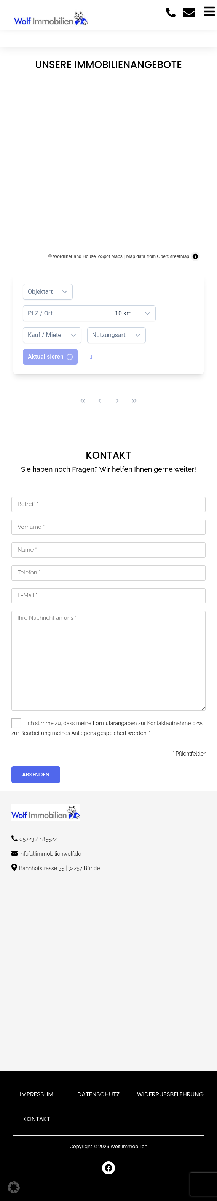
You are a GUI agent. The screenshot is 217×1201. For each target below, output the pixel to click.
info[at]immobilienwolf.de (50, 854)
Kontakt (36, 1119)
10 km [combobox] (123, 313)
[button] (13, 1187)
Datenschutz (98, 1094)
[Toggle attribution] (195, 256)
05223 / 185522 (38, 839)
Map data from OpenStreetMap (157, 256)
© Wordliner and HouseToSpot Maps (85, 256)
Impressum (36, 1094)
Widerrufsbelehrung (170, 1094)
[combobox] (66, 313)
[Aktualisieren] (50, 357)
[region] (108, 170)
